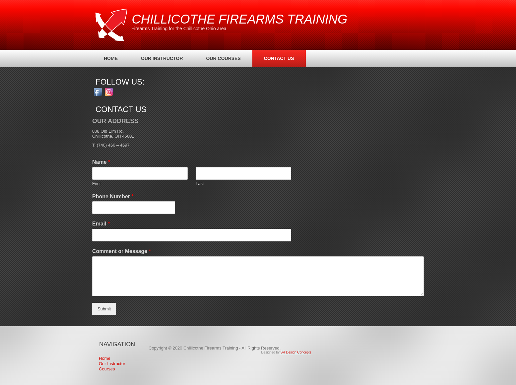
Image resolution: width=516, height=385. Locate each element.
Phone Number (112, 196)
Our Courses (223, 58)
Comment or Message (121, 251)
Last (200, 183)
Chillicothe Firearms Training (239, 19)
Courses (107, 368)
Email (101, 223)
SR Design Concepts (295, 352)
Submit (104, 308)
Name (101, 162)
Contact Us (279, 58)
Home (111, 58)
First (96, 183)
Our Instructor (162, 58)
